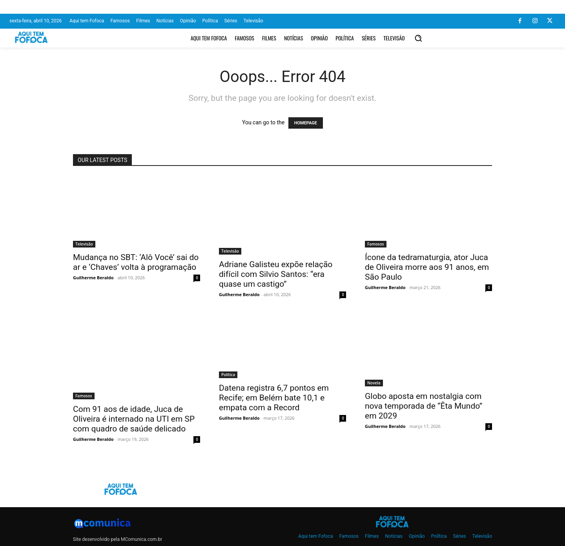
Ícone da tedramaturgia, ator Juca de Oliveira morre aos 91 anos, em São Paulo (427, 267)
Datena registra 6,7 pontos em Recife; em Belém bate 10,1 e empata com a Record (274, 397)
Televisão (84, 244)
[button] (418, 38)
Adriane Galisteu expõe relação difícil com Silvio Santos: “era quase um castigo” (275, 274)
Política (228, 374)
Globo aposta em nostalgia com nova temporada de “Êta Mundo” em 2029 (423, 405)
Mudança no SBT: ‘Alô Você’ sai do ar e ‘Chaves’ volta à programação (136, 262)
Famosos (375, 244)
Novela (374, 383)
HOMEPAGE (305, 123)
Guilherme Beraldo (93, 277)
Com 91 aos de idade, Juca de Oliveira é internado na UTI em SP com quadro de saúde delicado (134, 418)
